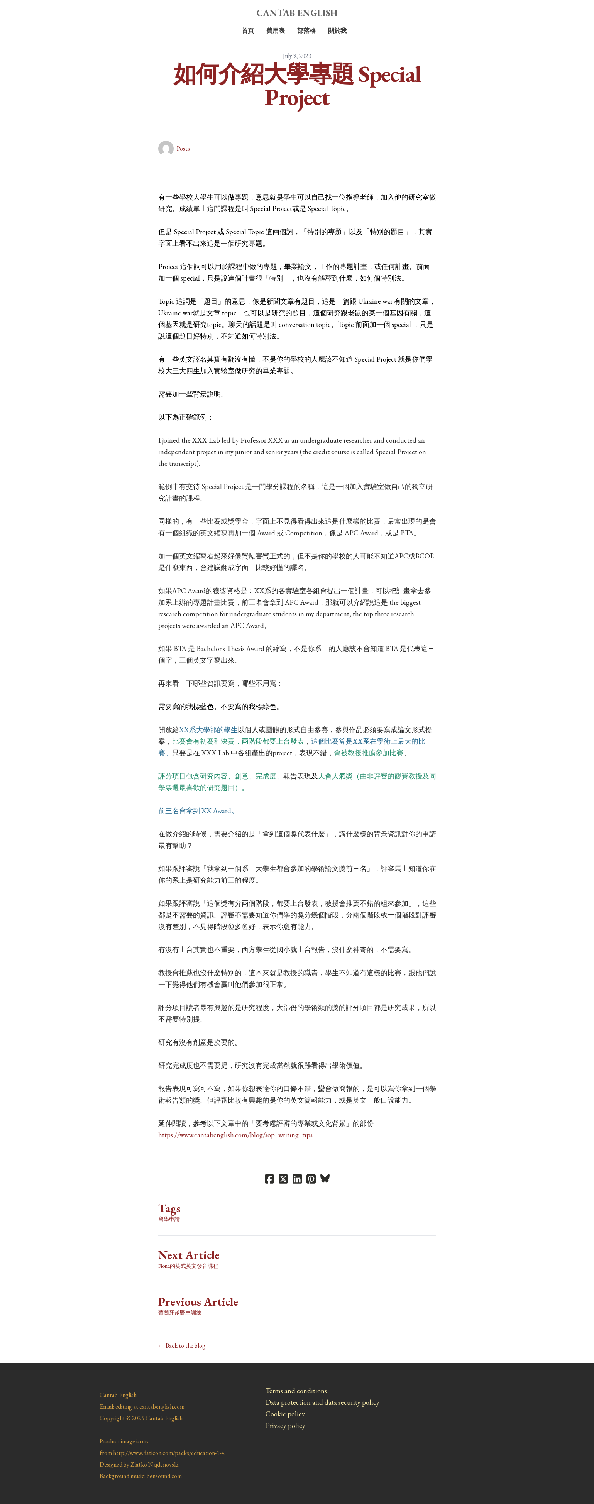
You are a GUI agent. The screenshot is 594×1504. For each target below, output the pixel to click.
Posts (183, 148)
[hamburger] (65, 12)
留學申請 (169, 1219)
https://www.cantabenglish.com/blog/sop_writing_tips (235, 1134)
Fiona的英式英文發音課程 (188, 1265)
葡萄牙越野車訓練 (179, 1312)
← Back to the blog (181, 1346)
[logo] (297, 13)
